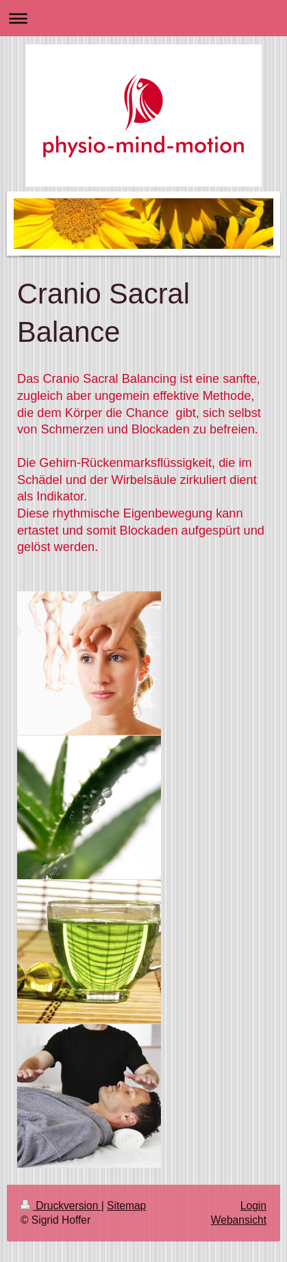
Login (253, 1205)
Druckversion (61, 1205)
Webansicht (238, 1220)
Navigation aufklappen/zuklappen (143, 18)
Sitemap (126, 1205)
